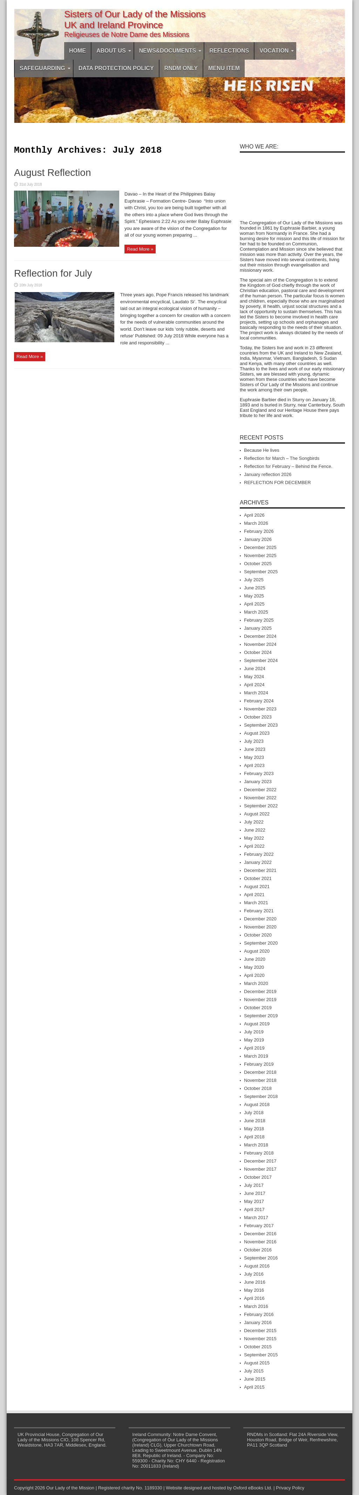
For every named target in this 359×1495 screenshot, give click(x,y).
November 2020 (260, 927)
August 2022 (257, 813)
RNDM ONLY (181, 68)
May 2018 (254, 1128)
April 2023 (254, 765)
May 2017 (254, 1201)
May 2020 (254, 967)
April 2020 (254, 975)
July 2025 (254, 579)
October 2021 (258, 878)
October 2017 (258, 1177)
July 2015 (254, 1371)
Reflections (229, 51)
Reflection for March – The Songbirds (281, 458)
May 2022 (254, 838)
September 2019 (261, 1015)
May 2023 (254, 757)
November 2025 (260, 555)
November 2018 (260, 1080)
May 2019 (254, 1040)
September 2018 (261, 1096)
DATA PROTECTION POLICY (116, 68)
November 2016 (260, 1241)
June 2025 (254, 587)
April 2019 (254, 1048)
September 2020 (261, 943)
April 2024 (254, 684)
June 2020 (254, 959)
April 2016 (254, 1298)
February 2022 (259, 854)
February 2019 (259, 1064)
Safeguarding (45, 68)
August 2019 (257, 1023)
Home (77, 51)
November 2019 (260, 999)
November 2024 (260, 644)
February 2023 (259, 773)
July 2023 (254, 741)
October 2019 (258, 1007)
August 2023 (257, 733)
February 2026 (259, 531)
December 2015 (260, 1330)
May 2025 (254, 595)
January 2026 (258, 539)
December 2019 (260, 991)
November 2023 (260, 709)
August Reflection (52, 174)
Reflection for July (53, 275)
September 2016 (261, 1258)
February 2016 (259, 1314)
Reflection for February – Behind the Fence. (288, 466)
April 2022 (254, 846)
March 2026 (256, 523)
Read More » (140, 251)
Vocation (276, 51)
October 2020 (258, 935)
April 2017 (254, 1209)
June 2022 (254, 830)
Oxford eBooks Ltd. (252, 1487)
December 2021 (260, 870)
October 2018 (258, 1088)
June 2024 (254, 668)
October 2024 (258, 652)
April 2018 (254, 1136)
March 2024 (256, 692)
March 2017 (256, 1217)
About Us (113, 51)
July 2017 (254, 1185)
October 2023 (258, 717)
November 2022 (260, 797)
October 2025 (258, 563)
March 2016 (256, 1306)
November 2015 (260, 1338)
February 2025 (259, 620)
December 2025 (260, 547)
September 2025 (261, 571)
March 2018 (256, 1144)
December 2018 (260, 1072)
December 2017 (260, 1161)
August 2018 (257, 1104)
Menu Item (224, 68)
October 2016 (258, 1249)
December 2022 (260, 789)
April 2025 (254, 604)
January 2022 (258, 862)
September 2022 (261, 805)
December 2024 (260, 636)
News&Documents (170, 51)
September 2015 (261, 1354)
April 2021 (254, 894)
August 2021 (257, 886)
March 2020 (256, 983)
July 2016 (254, 1274)
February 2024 (259, 700)
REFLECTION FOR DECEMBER (277, 482)
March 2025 (256, 612)
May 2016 (254, 1290)
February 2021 (259, 910)
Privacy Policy (290, 1487)
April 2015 (254, 1387)
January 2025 (258, 628)
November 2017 (260, 1169)
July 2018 (254, 1112)
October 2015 (258, 1346)
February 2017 (259, 1225)
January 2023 (258, 781)
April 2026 (254, 515)
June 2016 (254, 1282)
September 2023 (261, 725)
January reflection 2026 (267, 474)
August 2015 (257, 1362)
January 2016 (258, 1322)
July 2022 (254, 822)
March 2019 (256, 1056)
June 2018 (254, 1120)
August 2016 (257, 1266)
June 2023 (254, 749)
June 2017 (254, 1193)
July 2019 (254, 1031)
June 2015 (254, 1379)
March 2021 (256, 902)
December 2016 (260, 1233)
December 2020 (260, 918)
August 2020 (257, 951)
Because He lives (261, 450)
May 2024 (254, 676)
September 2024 (261, 660)
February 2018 (259, 1153)
